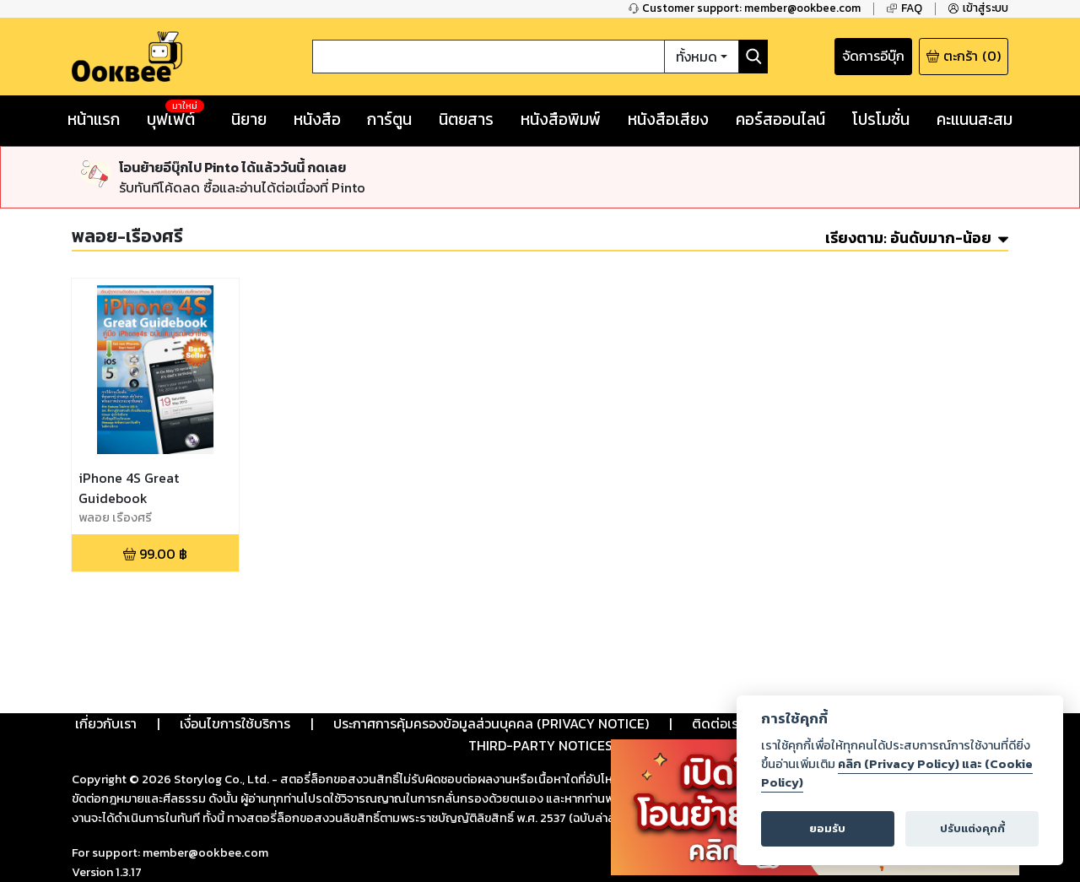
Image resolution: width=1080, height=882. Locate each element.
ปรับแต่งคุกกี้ (972, 828)
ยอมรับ (827, 828)
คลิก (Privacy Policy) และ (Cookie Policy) (897, 773)
